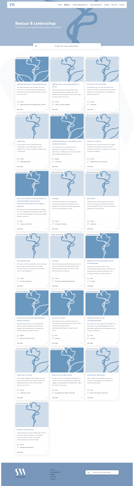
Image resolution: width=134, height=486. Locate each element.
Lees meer (32, 109)
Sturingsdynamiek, (36, 104)
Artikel (21, 102)
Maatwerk (67, 104)
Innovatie (43, 104)
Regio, (28, 447)
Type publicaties (96, 5)
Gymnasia (57, 338)
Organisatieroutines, (25, 104)
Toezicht (32, 338)
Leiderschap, (23, 161)
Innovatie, (62, 104)
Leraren (29, 393)
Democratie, (58, 281)
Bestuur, (92, 393)
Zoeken (106, 5)
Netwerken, (23, 447)
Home (60, 5)
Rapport (57, 159)
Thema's (67, 5)
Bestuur (29, 161)
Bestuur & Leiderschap (22, 58)
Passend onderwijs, (25, 338)
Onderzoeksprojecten (80, 5)
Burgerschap (71, 281)
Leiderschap (93, 104)
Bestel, (67, 393)
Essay (56, 390)
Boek (21, 221)
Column (57, 102)
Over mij (114, 5)
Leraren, (57, 104)
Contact (121, 5)
